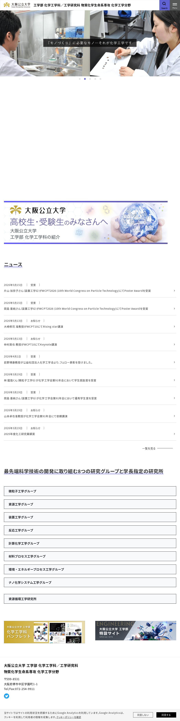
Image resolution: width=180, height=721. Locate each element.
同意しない (143, 715)
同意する (166, 715)
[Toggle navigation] (175, 5)
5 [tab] (100, 79)
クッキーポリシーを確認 (69, 717)
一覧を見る (148, 451)
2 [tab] (85, 79)
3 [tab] (90, 79)
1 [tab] (80, 79)
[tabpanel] (90, 43)
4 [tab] (95, 79)
